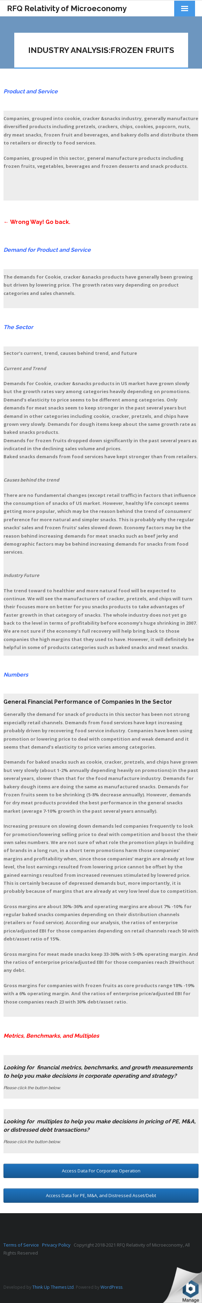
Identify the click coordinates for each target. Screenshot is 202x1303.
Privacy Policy (58, 1245)
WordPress (111, 1287)
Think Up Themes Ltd (53, 1287)
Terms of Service (22, 1245)
